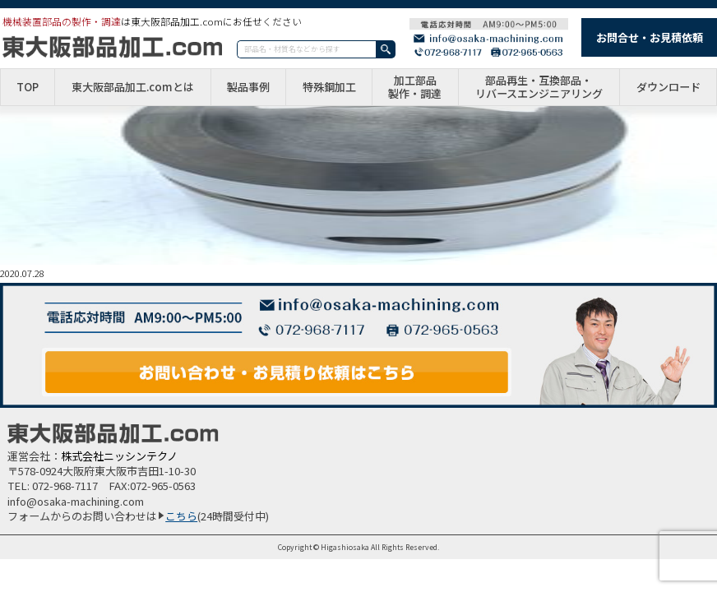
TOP (27, 87)
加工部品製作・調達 (415, 86)
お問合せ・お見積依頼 (649, 37)
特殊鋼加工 (329, 87)
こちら (181, 516)
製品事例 (248, 87)
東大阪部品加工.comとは (133, 87)
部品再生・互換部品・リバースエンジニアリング (539, 86)
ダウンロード (668, 87)
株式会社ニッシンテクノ (119, 456)
